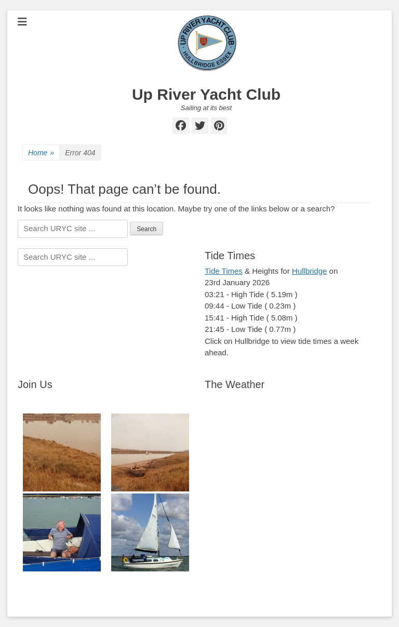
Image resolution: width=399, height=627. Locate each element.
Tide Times (224, 270)
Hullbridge (309, 270)
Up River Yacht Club (206, 94)
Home (41, 153)
